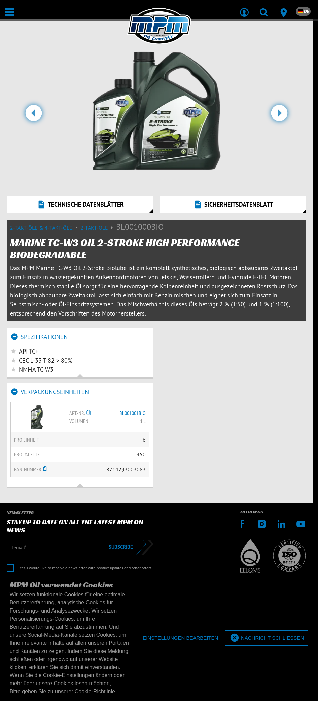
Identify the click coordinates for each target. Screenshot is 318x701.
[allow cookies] (266, 638)
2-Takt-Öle (98, 227)
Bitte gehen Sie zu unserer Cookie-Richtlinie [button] (62, 691)
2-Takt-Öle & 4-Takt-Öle (45, 227)
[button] (34, 115)
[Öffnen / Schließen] (9, 12)
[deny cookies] (180, 638)
